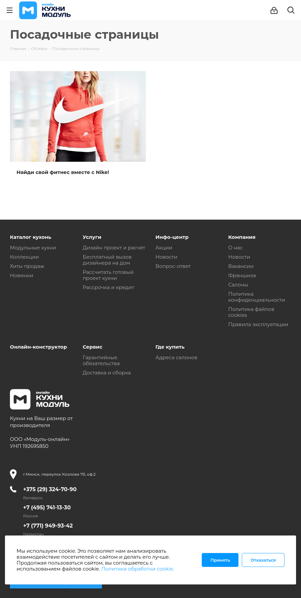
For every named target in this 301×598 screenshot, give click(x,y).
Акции (163, 247)
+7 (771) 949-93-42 (48, 526)
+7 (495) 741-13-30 (47, 507)
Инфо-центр (172, 237)
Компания (241, 237)
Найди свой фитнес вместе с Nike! (63, 172)
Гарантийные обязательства (101, 360)
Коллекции (24, 257)
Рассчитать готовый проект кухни (108, 275)
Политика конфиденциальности (256, 297)
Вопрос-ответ (173, 266)
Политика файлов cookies (251, 312)
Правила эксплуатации (258, 324)
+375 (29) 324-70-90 (50, 489)
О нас (235, 247)
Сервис (93, 347)
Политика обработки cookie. (137, 569)
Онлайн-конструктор (38, 347)
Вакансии (241, 266)
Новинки (21, 275)
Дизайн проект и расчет (114, 247)
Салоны (238, 284)
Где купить (170, 347)
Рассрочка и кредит (108, 287)
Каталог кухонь (30, 237)
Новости (166, 257)
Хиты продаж (27, 266)
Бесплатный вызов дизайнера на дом (107, 260)
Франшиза (242, 275)
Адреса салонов (176, 357)
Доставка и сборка (107, 372)
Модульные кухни (33, 247)
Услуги (92, 237)
